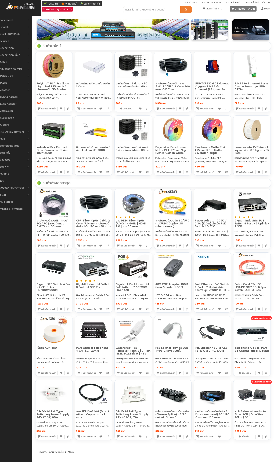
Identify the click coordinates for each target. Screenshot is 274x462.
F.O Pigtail (10, 81)
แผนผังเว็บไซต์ (252, 2)
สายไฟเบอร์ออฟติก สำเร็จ (18, 67)
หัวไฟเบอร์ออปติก (13, 116)
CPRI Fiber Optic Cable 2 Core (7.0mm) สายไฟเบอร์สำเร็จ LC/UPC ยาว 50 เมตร (100, 224)
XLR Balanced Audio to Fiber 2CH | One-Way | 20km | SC (252, 413)
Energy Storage (13, 200)
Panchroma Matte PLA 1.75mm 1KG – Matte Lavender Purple (213, 149)
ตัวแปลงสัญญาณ (14, 46)
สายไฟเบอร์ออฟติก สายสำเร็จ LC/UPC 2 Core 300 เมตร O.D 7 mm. (174, 85)
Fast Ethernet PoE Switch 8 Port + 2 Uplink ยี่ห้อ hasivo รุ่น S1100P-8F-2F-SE (214, 288)
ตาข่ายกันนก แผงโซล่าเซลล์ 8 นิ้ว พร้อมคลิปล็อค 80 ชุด (138, 147)
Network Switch (13, 18)
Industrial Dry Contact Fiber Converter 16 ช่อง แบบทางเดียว (61, 149)
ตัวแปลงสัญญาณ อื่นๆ (16, 53)
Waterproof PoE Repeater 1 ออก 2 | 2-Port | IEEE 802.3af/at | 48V (137, 351)
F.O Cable (10, 60)
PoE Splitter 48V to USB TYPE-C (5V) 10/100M (214, 348)
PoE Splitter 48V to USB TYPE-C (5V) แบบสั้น (176, 348)
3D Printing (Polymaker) (18, 207)
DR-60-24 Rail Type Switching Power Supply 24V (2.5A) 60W (61, 413)
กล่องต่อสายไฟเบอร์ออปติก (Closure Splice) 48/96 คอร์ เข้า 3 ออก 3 (176, 413)
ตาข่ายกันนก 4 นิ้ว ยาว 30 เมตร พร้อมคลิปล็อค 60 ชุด (137, 85)
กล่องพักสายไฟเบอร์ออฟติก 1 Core (99, 84)
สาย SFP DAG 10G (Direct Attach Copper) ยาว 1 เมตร (100, 413)
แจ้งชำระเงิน (191, 2)
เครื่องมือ (9, 137)
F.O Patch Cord (13, 74)
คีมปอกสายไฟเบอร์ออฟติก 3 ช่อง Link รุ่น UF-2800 (99, 147)
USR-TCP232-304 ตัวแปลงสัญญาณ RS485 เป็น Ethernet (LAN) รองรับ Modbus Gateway (214, 87)
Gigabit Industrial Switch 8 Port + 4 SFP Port (100, 285)
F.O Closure (11, 123)
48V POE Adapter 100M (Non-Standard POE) (176, 285)
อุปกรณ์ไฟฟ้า (11, 165)
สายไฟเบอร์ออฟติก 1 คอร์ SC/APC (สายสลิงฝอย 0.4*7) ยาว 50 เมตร (60, 223)
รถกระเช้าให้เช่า (92, 4)
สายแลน (8, 179)
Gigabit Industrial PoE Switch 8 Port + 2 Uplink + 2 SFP (252, 223)
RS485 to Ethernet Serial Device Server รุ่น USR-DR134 (252, 85)
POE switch (11, 25)
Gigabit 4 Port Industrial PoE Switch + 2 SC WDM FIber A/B (138, 286)
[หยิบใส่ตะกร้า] (55, 108)
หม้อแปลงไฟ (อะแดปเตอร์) (18, 186)
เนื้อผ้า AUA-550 (55, 347)
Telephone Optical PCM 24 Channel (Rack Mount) (252, 350)
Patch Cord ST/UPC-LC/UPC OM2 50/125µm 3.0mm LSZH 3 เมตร (252, 286)
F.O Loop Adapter (15, 102)
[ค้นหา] (186, 9)
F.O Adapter (11, 88)
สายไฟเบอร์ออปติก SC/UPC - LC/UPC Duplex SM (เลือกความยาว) (174, 224)
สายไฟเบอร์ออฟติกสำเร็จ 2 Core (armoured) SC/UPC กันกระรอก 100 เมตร (214, 415)
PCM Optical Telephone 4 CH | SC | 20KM (100, 348)
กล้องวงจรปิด (12, 158)
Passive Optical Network (18, 130)
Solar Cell (9, 193)
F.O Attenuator (13, 109)
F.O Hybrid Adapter (15, 95)
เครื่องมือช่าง (11, 172)
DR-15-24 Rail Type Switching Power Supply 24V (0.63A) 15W (138, 413)
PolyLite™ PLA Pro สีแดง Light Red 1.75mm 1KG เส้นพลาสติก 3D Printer (61, 85)
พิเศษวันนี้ (71, 4)
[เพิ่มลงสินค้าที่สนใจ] (69, 108)
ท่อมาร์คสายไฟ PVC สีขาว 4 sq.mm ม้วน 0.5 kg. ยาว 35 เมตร (252, 149)
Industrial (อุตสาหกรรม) (17, 32)
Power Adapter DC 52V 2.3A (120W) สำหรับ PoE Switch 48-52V (214, 223)
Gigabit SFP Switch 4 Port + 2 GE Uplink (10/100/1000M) (59, 286)
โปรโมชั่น (53, 4)
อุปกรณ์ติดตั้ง (12, 151)
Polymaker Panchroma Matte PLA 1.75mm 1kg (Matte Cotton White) (175, 149)
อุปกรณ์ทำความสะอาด (16, 144)
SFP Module (11, 39)
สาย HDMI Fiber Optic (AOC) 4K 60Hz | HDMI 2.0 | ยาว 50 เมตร (137, 223)
